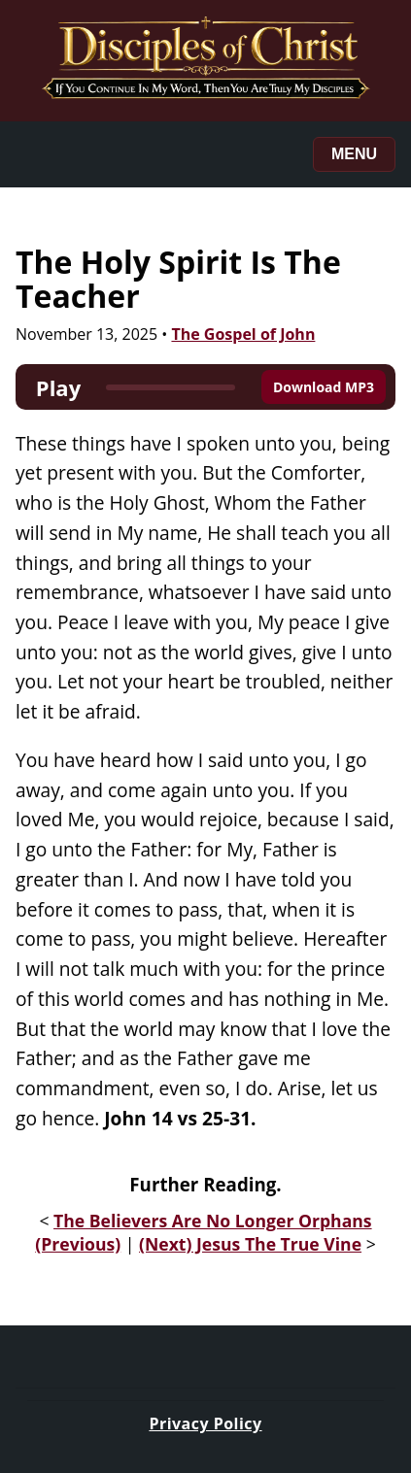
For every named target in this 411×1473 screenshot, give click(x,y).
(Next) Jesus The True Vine (250, 1243)
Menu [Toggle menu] (354, 154)
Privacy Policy (205, 1423)
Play (58, 387)
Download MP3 (323, 387)
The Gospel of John (243, 334)
